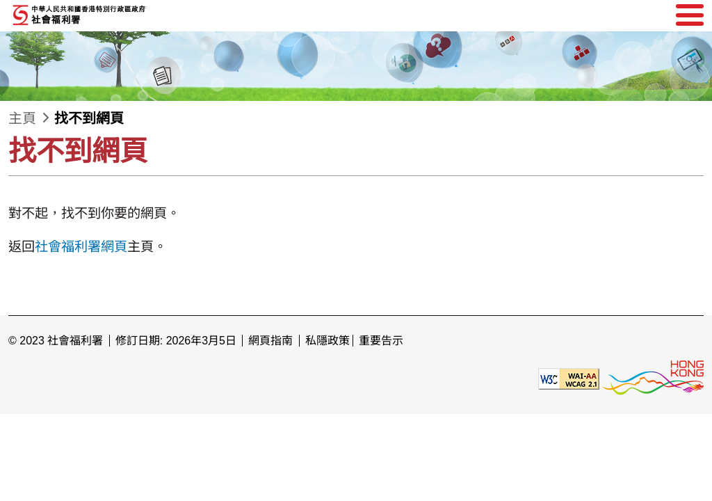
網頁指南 (270, 341)
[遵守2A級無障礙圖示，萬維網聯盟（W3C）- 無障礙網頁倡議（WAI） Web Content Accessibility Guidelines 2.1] (568, 378)
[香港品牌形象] (653, 378)
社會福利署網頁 (81, 246)
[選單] (690, 15)
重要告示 (381, 341)
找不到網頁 (89, 118)
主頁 (22, 118)
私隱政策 (327, 341)
